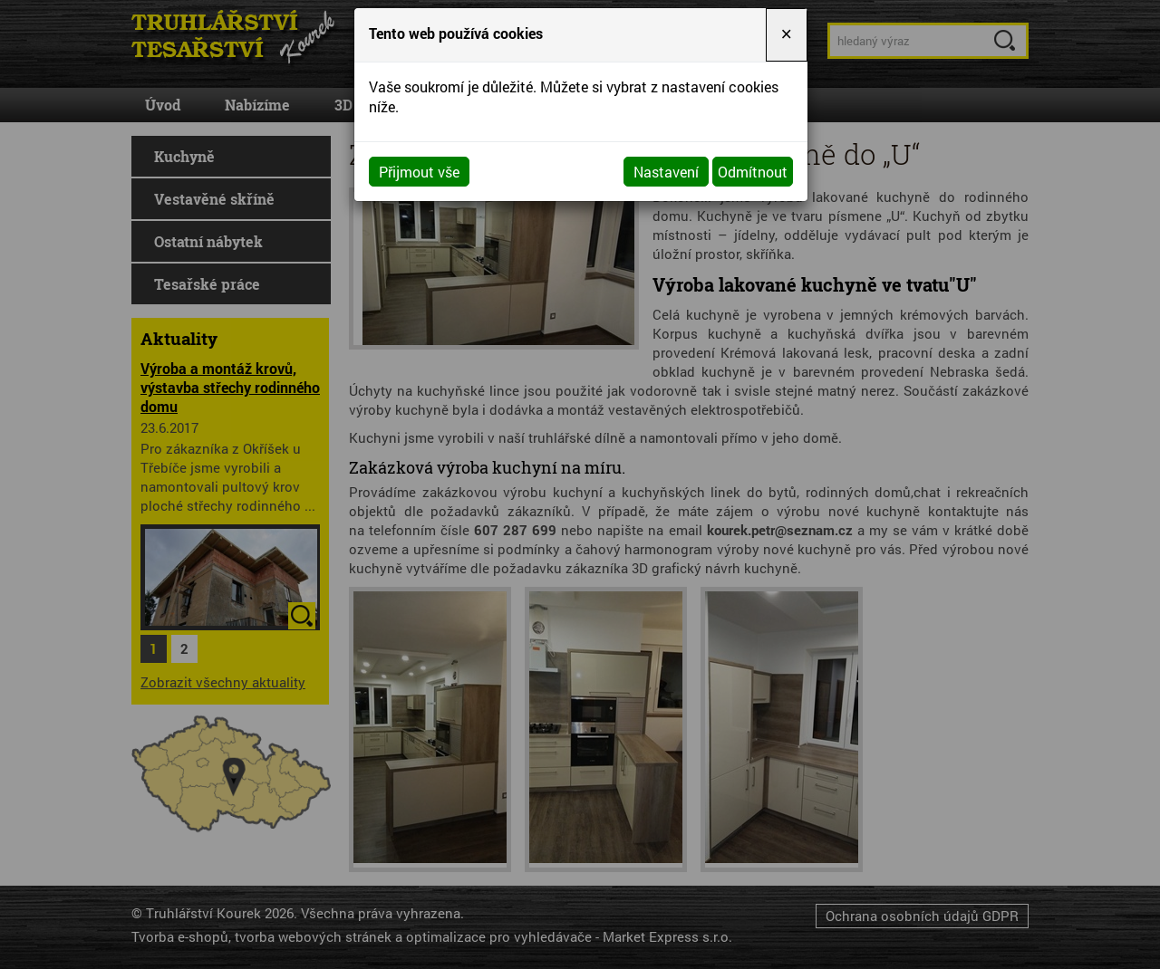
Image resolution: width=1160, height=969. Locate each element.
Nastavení (666, 171)
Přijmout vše (419, 171)
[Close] (786, 35)
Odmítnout (753, 171)
